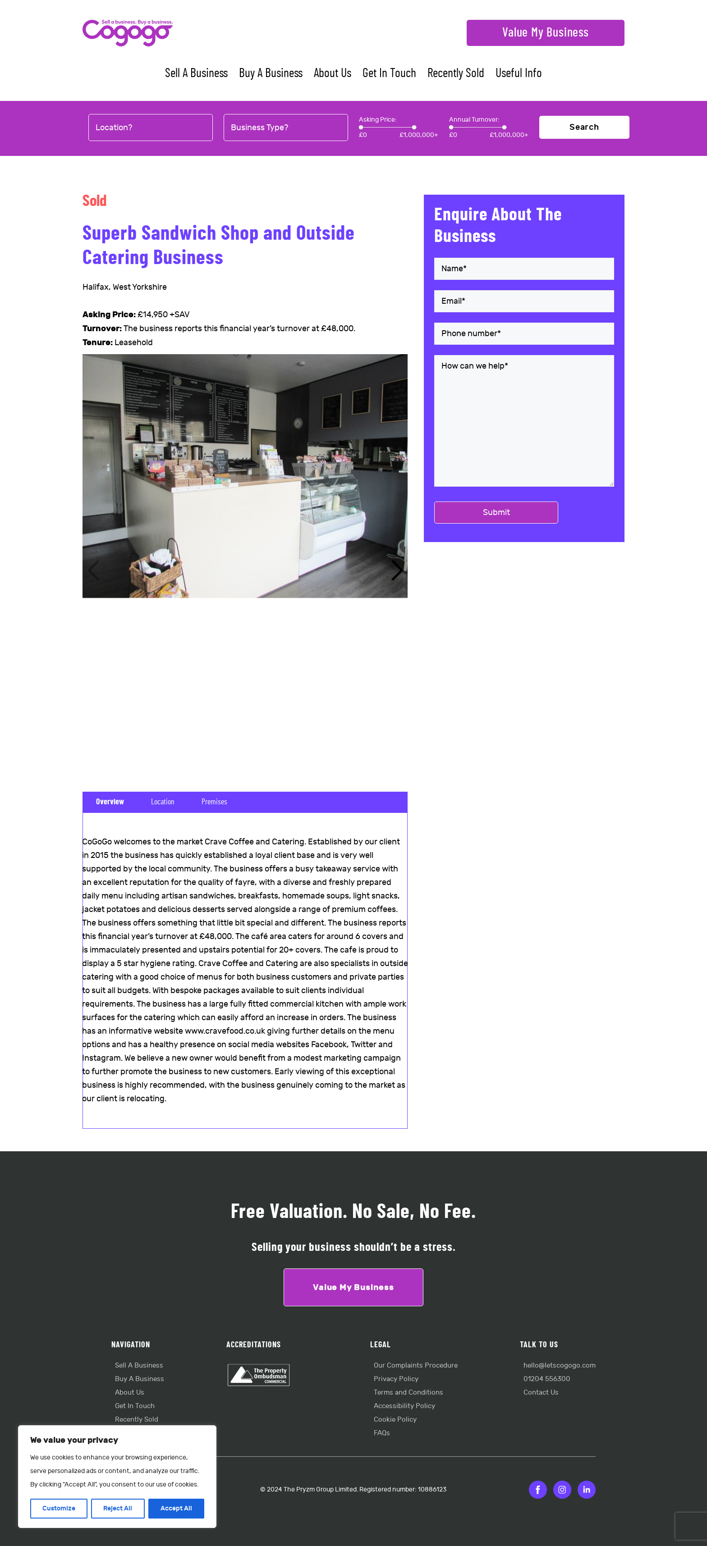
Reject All (117, 1508)
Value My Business (545, 33)
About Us (332, 73)
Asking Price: (378, 119)
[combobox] (150, 127)
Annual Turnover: (474, 119)
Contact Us (541, 1392)
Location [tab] (162, 802)
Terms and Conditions (408, 1392)
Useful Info (519, 73)
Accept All (176, 1508)
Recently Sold (455, 73)
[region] (117, 1476)
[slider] (361, 127)
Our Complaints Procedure (416, 1365)
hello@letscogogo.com (559, 1365)
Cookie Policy (395, 1419)
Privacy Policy (396, 1379)
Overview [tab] (110, 802)
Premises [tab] (214, 802)
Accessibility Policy (404, 1406)
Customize (58, 1508)
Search (584, 127)
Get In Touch (389, 73)
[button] (397, 571)
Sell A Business (196, 73)
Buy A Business (271, 73)
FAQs (382, 1433)
